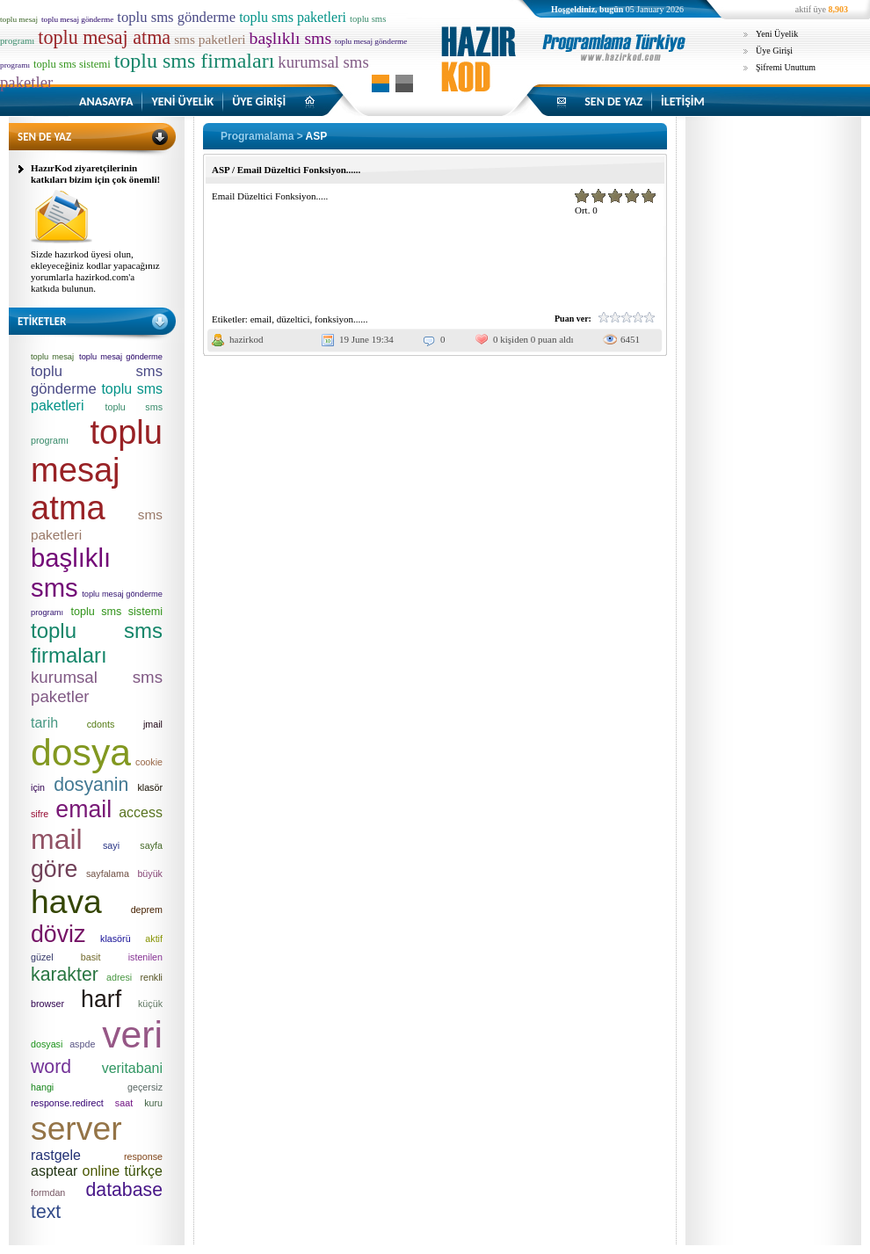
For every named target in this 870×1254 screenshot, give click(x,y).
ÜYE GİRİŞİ (259, 101)
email (261, 319)
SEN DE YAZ (613, 101)
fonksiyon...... (341, 319)
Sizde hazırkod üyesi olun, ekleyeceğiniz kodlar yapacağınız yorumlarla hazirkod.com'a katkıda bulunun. (95, 271)
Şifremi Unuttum (786, 67)
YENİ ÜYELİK (182, 101)
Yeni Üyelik (777, 34)
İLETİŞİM (683, 101)
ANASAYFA (106, 101)
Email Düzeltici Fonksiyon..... (270, 196)
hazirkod (246, 339)
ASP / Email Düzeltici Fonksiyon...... (286, 169)
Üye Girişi (774, 50)
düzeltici (293, 319)
